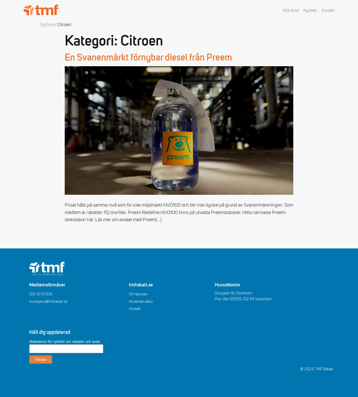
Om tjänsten (138, 294)
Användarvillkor (141, 301)
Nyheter (310, 10)
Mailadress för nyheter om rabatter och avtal (64, 342)
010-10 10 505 (40, 294)
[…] (159, 219)
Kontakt (328, 10)
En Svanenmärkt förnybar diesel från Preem (148, 58)
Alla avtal (291, 10)
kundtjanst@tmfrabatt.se (48, 301)
